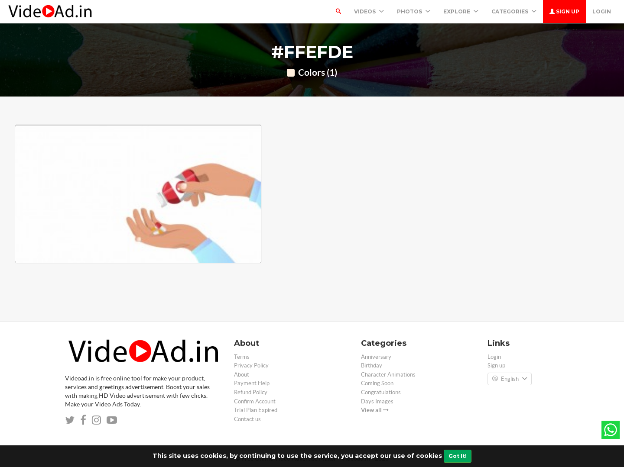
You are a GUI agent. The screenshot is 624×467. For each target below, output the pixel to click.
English (509, 379)
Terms (242, 357)
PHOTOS (413, 11)
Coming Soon (377, 383)
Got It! (457, 456)
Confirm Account (255, 401)
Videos (369, 11)
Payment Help (252, 383)
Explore (460, 11)
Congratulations (381, 392)
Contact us (247, 419)
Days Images (377, 401)
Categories (513, 11)
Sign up (564, 11)
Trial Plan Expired (255, 410)
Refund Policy (250, 392)
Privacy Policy (251, 365)
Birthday (371, 365)
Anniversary (376, 357)
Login (601, 11)
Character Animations (388, 374)
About (241, 374)
